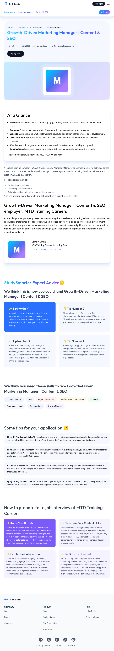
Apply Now (104, 12)
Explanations (49, 617)
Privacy (71, 645)
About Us (8, 623)
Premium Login (92, 617)
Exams (46, 611)
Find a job (99, 4)
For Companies (50, 623)
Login (6, 611)
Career (7, 617)
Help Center (91, 611)
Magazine (47, 629)
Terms (58, 645)
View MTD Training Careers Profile (46, 249)
